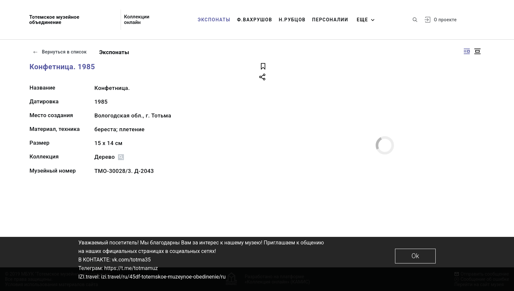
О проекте (445, 19)
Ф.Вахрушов (254, 19)
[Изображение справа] (467, 51)
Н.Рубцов (292, 19)
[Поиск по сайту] (415, 19)
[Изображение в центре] (477, 51)
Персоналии (330, 19)
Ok (415, 256)
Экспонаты (214, 19)
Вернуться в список (60, 51)
